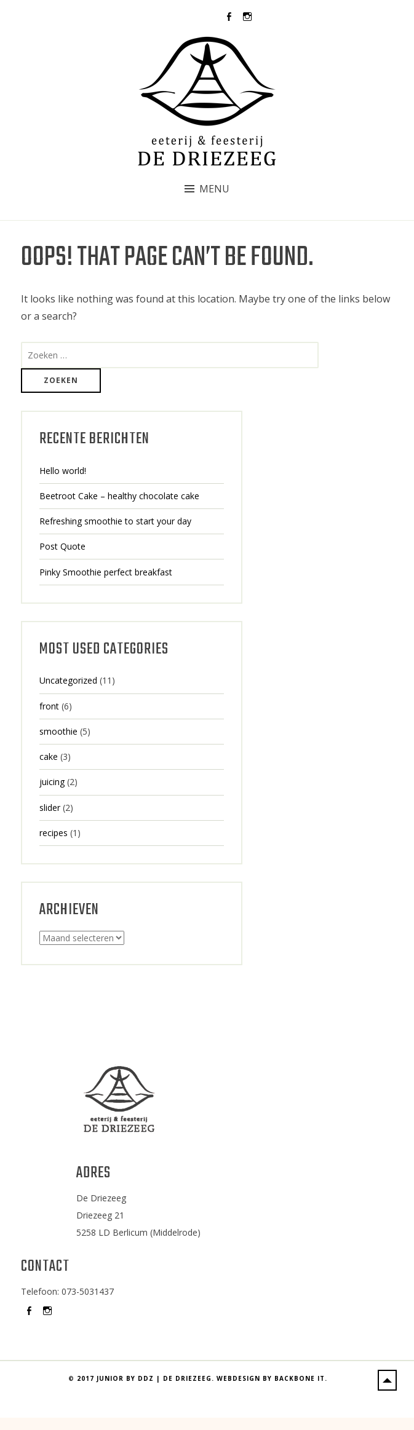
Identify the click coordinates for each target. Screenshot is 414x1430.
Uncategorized (68, 680)
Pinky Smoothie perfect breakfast (105, 572)
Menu (214, 189)
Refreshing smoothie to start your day (115, 521)
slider (49, 807)
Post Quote (62, 546)
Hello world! (62, 470)
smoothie (58, 731)
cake (48, 756)
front (49, 706)
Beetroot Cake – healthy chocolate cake (119, 496)
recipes (53, 833)
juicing (52, 782)
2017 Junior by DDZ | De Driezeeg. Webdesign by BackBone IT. (202, 1412)
